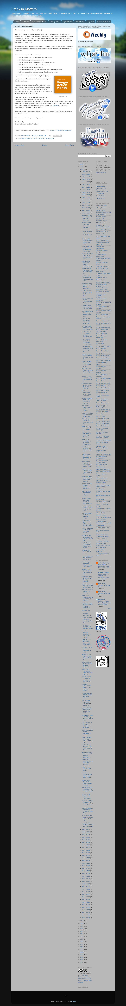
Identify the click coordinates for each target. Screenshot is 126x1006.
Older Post (69, 145)
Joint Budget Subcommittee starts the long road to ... (87, 408)
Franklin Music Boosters (103, 388)
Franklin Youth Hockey (102, 423)
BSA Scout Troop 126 (102, 229)
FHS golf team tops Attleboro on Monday (87, 591)
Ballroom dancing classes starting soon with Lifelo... (87, 695)
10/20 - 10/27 (86, 197)
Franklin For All (100, 353)
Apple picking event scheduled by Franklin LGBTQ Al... (87, 718)
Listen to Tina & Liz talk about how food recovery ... (87, 414)
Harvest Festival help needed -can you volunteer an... (87, 679)
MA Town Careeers (101, 464)
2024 (82, 169)
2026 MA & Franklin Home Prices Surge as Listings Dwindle (104, 602)
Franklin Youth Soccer (102, 426)
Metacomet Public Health (103, 471)
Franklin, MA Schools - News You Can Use (103, 436)
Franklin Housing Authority (101, 367)
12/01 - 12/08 (86, 182)
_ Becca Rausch (101, 189)
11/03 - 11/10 (86, 192)
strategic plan (50, 138)
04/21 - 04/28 (86, 878)
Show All (109, 608)
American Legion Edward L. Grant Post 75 (103, 213)
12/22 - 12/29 (86, 174)
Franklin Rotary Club (102, 403)
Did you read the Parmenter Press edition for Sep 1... (87, 271)
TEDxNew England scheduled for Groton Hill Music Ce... (87, 810)
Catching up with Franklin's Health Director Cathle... (87, 307)
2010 (82, 954)
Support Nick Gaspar (102, 536)
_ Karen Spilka (100, 198)
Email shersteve (101, 172)
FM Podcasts (80, 22)
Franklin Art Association (103, 321)
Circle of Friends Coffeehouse (101, 255)
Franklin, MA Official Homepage (102, 428)
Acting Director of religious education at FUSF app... (87, 725)
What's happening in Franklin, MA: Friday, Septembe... (87, 286)
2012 (82, 949)
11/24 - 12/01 (86, 184)
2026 (82, 164)
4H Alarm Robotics (101, 205)
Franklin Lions (100, 381)
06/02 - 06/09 (86, 863)
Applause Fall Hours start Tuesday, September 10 (86, 613)
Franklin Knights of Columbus (101, 375)
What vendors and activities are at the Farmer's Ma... (87, 293)
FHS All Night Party (102, 287)
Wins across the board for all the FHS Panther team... (87, 508)
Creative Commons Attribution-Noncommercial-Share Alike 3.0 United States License (85, 978)
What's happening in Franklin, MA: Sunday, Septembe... (87, 754)
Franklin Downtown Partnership (102, 336)
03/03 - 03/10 (86, 897)
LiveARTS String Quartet (103, 454)
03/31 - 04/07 (86, 886)
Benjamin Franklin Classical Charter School (103, 226)
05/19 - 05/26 (86, 868)
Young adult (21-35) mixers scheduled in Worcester (87, 732)
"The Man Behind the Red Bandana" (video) (87, 516)
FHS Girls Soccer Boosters (101, 294)
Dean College (100, 271)
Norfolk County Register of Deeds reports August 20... (86, 703)
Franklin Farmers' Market (103, 346)
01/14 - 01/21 (86, 915)
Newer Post (19, 145)
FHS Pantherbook (101, 298)
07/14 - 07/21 (86, 847)
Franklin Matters (24, 9)
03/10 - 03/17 (86, 894)
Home (17, 22)
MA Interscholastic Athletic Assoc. (101, 457)
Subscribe (26, 22)
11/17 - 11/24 (86, 187)
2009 (82, 957)
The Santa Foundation (102, 541)
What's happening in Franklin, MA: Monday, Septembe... (87, 664)
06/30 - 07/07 (86, 852)
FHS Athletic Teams (102, 289)
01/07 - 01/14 (86, 917)
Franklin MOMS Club (102, 385)
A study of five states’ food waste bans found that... (86, 321)
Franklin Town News (102, 411)
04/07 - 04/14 (86, 884)
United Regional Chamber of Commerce (103, 544)
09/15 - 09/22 (86, 210)
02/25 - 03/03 (86, 899)
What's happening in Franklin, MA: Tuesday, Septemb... (87, 579)
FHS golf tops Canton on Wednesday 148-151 (87, 421)
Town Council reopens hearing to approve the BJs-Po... (87, 598)
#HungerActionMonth (25, 138)
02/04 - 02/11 (86, 907)
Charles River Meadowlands (100, 247)
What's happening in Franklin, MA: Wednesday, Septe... (87, 479)
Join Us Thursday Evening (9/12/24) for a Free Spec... (87, 486)
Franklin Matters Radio (103, 383)
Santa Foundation (101, 515)
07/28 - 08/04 (86, 842)
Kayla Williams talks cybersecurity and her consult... (87, 523)
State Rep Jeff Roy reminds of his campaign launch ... (87, 803)
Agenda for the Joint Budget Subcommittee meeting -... (87, 783)
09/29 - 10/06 (86, 205)
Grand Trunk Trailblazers (103, 440)
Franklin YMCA (100, 416)
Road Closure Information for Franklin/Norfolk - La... (87, 449)
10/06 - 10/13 (86, 202)
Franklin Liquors (103, 572)
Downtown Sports (101, 277)
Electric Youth (100, 280)
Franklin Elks (100, 343)
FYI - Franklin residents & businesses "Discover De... (87, 341)
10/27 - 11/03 (86, 195)
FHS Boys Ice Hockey (102, 291)
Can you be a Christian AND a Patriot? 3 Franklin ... (87, 762)
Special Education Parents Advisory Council (103, 522)
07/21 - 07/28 (86, 845)
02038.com (101, 599)
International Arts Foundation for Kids (102, 447)
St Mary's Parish (101, 525)
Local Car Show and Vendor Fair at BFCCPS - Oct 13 (87, 356)
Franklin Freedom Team (103, 355)
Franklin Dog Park (101, 333)
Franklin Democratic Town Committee (102, 330)
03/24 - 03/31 (86, 889)
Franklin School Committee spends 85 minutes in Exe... (87, 334)
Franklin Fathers (101, 348)
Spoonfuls (56, 105)
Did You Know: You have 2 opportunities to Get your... (87, 300)
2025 (82, 166)
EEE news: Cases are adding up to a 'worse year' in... (87, 349)
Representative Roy (102, 191)
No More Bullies (101, 482)
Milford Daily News (101, 478)
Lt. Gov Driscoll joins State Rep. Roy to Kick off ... (87, 327)
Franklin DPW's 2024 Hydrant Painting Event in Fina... (87, 278)
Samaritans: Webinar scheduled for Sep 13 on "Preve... (86, 634)
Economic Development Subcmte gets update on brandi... (86, 687)
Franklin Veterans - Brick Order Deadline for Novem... (87, 401)
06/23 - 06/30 (86, 855)
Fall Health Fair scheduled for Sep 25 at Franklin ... (86, 434)
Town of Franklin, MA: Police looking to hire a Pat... (87, 740)
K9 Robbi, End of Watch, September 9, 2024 (87, 650)
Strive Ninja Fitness (102, 534)
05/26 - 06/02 (86, 865)
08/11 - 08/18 (86, 837)
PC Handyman (100, 499)
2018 (82, 934)
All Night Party (100, 210)
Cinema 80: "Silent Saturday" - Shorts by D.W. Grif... (87, 256)
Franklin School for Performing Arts (101, 406)
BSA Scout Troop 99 (102, 234)
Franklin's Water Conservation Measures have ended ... (87, 545)
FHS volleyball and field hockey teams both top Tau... (87, 314)
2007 (82, 962)
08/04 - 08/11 (86, 839)
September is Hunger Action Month (86, 768)
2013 (82, 947)
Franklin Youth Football (103, 421)
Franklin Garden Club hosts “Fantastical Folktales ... (86, 225)
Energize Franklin (101, 284)
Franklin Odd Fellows (102, 390)
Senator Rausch (101, 186)
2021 (82, 926)
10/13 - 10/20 (86, 200)
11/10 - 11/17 (86, 189)
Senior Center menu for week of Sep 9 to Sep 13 (87, 824)
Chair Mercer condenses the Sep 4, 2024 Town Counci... (87, 775)
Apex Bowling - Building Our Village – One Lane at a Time (104, 566)
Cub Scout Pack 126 (102, 266)
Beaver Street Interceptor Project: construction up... (87, 263)
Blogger (73, 1001)
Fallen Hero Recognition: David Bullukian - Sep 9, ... (87, 672)
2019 (82, 931)
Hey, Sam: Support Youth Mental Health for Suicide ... (87, 530)
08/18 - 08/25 (86, 834)
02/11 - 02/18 (86, 904)
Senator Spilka (100, 196)
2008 (82, 960)
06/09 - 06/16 (86, 860)
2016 (82, 939)
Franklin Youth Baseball (103, 418)
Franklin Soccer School (103, 409)
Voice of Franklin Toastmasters (101, 548)
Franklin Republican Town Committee (102, 399)
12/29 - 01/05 (86, 171)
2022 (82, 923)
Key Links (91, 22)
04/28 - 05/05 (86, 876)
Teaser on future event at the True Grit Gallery (87, 428)
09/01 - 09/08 (86, 829)
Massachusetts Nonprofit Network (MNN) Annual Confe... (87, 464)
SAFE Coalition (100, 512)
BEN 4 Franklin (100, 223)
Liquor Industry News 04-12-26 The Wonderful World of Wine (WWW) (104, 576)
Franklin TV (99, 414)
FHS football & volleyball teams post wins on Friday (87, 241)
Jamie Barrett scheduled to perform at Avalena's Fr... (86, 442)
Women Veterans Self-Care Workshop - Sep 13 (87, 620)
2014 (82, 944)
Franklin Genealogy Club (103, 360)
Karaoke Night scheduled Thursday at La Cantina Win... (87, 564)
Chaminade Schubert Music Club (102, 243)
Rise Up (98, 506)
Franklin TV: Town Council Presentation (87, 796)
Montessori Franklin (102, 480)
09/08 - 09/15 (86, 213)
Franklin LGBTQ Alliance (103, 378)
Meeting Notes (54, 22)
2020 (82, 928)
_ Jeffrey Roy (100, 193)
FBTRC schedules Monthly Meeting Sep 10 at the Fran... (87, 818)
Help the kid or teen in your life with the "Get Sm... (87, 557)
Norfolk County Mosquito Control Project (103, 485)
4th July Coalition (101, 208)
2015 (82, 941)
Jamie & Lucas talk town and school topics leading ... (87, 585)
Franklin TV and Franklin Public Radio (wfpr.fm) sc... (87, 378)
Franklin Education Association (101, 340)
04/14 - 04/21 (86, 881)
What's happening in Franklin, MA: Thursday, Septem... (87, 386)
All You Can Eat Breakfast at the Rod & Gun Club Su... (87, 538)
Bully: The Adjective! (102, 240)
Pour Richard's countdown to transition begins (87, 626)
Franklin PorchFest (101, 392)
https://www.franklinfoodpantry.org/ (61, 130)
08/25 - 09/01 (86, 832)
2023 (82, 921)
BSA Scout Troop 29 (102, 231)
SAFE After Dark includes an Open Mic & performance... (87, 642)
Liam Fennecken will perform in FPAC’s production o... (87, 493)
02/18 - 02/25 (86, 902)
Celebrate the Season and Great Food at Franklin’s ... (86, 393)
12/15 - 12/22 (86, 176)
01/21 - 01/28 (86, 912)
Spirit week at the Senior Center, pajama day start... (87, 710)
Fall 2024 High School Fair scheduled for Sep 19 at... (86, 456)
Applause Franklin (101, 220)
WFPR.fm (99, 551)
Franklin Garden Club (102, 358)
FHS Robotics (100, 300)
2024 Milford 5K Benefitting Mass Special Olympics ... (87, 371)
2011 (82, 952)
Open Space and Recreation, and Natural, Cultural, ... (87, 790)
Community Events (103, 22)
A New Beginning (103, 563)
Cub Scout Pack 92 (102, 269)
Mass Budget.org (101, 467)
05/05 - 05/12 (86, 873)
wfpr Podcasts (67, 22)
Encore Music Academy (103, 282)
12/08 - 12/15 (86, 179)
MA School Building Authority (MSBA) (102, 461)
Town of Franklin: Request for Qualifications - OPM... (87, 364)
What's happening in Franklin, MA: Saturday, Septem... (87, 218)
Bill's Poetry (102, 583)
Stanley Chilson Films (102, 527)
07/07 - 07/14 (86, 850)
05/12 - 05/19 (86, 871)
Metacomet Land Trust (102, 469)
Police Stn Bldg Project (103, 501)
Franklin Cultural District (103, 327)
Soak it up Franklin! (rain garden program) (103, 518)
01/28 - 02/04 (86, 910)
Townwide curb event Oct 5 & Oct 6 (86, 551)
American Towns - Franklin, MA (101, 217)
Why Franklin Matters (39, 22)
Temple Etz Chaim (101, 538)
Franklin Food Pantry (39, 138)
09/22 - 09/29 (86, 208)
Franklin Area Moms (102, 314)
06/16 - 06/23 (86, 858)
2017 (82, 936)
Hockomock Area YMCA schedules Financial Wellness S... (87, 605)
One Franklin (100, 489)
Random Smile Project (102, 504)
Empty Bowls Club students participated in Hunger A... (87, 249)
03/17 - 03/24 (86, 891)
